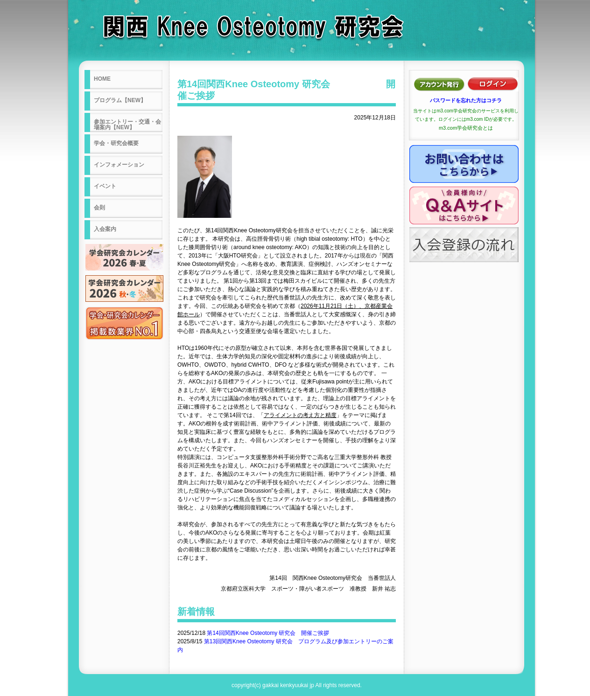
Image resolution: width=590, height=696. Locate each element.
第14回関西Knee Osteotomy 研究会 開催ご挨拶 (268, 633)
